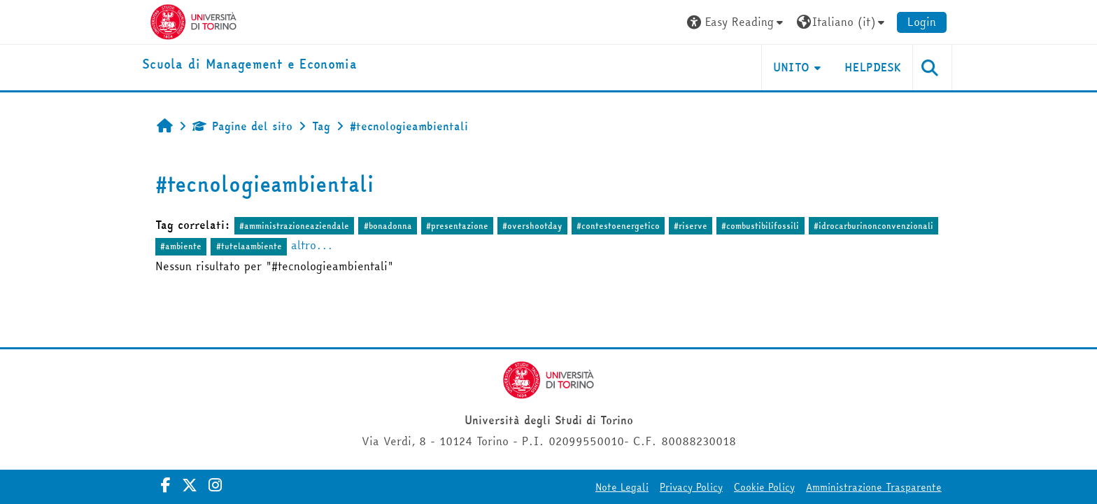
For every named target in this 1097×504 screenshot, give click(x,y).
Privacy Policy (691, 487)
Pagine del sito (242, 126)
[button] (736, 22)
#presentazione (457, 225)
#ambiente (180, 246)
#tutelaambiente (249, 246)
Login (921, 21)
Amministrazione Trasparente (874, 487)
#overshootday (532, 225)
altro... (312, 245)
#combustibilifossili (760, 225)
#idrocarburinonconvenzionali (873, 225)
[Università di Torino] (193, 20)
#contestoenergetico (618, 225)
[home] (249, 65)
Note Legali (622, 487)
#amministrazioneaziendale (294, 225)
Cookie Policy (764, 487)
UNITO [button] (791, 67)
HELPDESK (872, 67)
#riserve (690, 225)
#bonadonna (388, 225)
